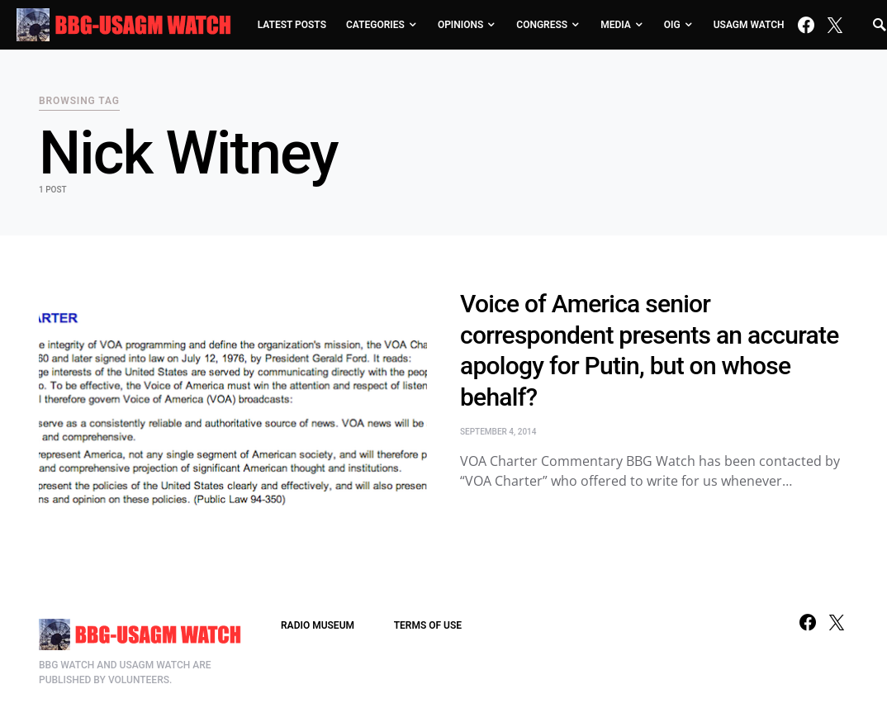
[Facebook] (806, 25)
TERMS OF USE (428, 625)
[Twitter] (835, 25)
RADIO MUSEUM (317, 625)
